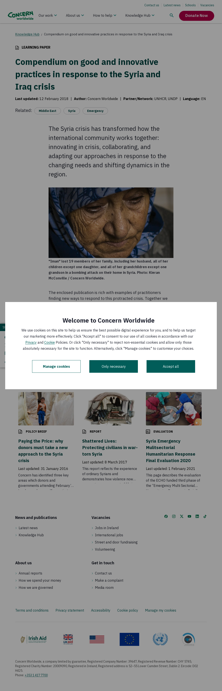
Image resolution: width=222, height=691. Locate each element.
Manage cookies (56, 366)
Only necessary (114, 366)
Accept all (171, 366)
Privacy (31, 342)
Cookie (49, 342)
